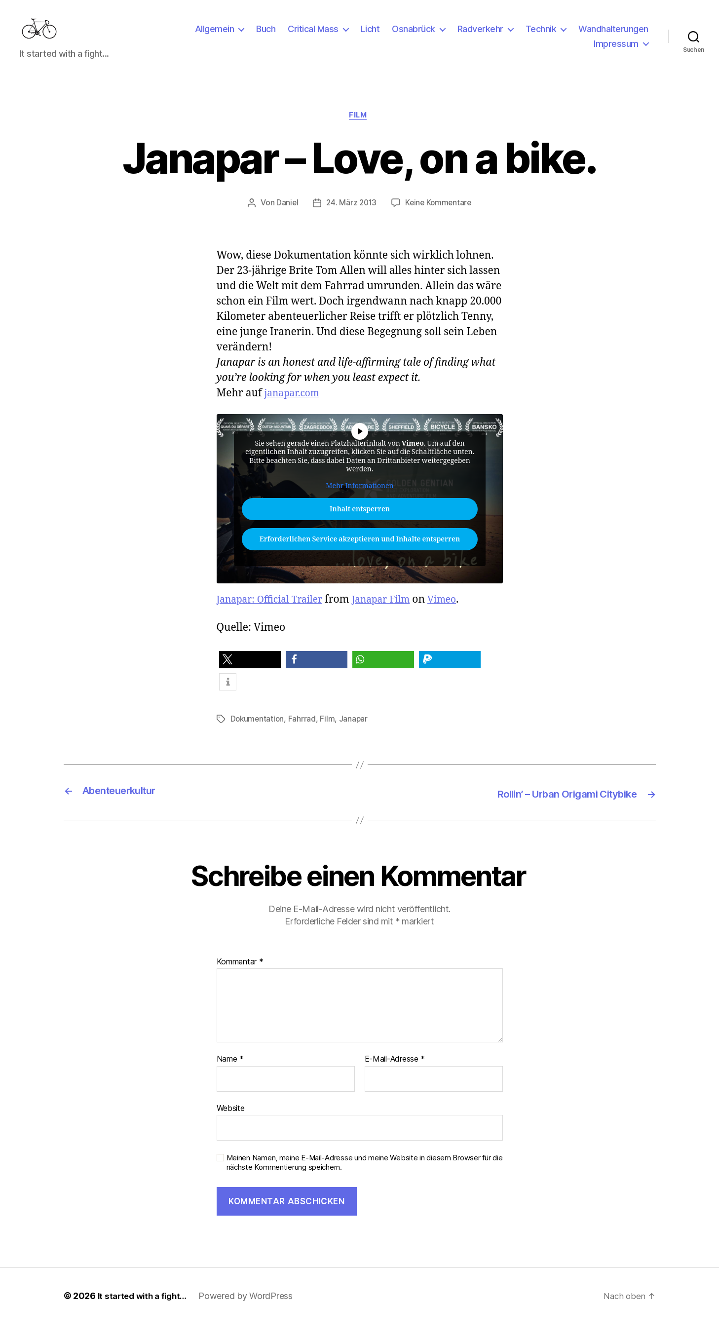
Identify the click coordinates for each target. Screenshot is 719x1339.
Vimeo (459, 615)
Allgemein (214, 36)
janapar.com (295, 409)
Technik (541, 36)
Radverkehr (480, 36)
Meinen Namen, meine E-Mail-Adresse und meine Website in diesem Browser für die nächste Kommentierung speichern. (365, 1178)
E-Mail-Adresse (395, 1074)
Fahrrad (303, 735)
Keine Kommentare (439, 219)
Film (359, 131)
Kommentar (240, 976)
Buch (265, 36)
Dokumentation (258, 735)
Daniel (285, 219)
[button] (250, 676)
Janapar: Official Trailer (275, 615)
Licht (370, 36)
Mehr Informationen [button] (359, 502)
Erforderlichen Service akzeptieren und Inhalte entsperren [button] (359, 556)
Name (230, 1074)
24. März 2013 (351, 219)
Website (231, 1123)
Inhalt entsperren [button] (360, 526)
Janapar (355, 735)
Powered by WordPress (252, 1311)
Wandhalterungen (613, 36)
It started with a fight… (145, 1311)
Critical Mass (313, 36)
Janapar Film (394, 615)
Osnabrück (413, 36)
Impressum (616, 51)
